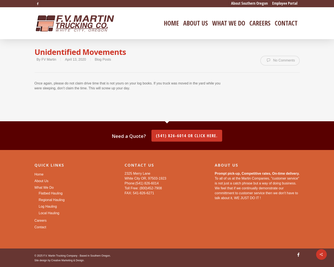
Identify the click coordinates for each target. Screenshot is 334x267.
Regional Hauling (52, 200)
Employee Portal (284, 3)
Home (171, 23)
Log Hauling (48, 206)
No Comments (280, 60)
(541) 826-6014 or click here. (187, 135)
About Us (195, 23)
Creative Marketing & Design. (67, 260)
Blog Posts (103, 59)
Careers (260, 23)
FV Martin (49, 59)
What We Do (228, 23)
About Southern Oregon (249, 3)
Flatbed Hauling (51, 193)
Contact (286, 23)
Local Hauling (49, 213)
